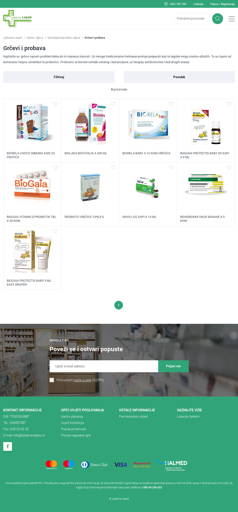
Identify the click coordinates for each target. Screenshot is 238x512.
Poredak (179, 77)
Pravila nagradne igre (76, 435)
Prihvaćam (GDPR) (80, 380)
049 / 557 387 (178, 4)
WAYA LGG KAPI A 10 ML (139, 217)
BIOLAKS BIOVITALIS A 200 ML (86, 153)
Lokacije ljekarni (188, 416)
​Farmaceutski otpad (133, 416)
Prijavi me (173, 366)
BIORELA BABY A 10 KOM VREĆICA (146, 153)
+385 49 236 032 (152, 487)
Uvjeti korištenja (72, 422)
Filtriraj (59, 77)
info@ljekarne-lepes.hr (29, 435)
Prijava (214, 4)
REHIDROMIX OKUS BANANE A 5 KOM (202, 219)
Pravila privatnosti (73, 429)
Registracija (228, 4)
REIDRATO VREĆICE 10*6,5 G (84, 217)
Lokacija (198, 4)
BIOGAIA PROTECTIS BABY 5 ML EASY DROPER (29, 282)
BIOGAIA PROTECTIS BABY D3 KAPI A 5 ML (204, 155)
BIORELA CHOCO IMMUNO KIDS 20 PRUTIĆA (31, 155)
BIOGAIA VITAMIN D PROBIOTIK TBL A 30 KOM (31, 219)
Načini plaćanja (72, 416)
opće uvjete (82, 380)
